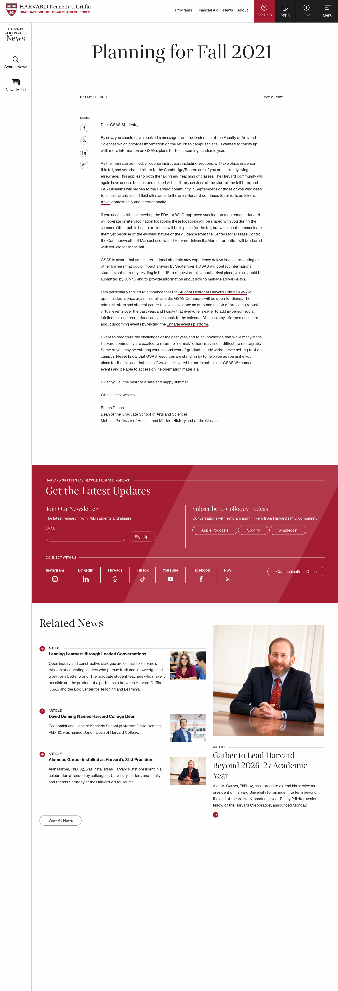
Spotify (253, 530)
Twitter (84, 140)
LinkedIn (84, 153)
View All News (60, 820)
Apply (285, 15)
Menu (327, 15)
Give (306, 15)
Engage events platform (187, 324)
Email (84, 165)
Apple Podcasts (214, 530)
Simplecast (288, 530)
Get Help (264, 15)
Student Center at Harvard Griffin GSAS (212, 292)
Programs (183, 10)
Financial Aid (208, 10)
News (228, 10)
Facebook (84, 128)
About (242, 10)
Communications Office (296, 571)
